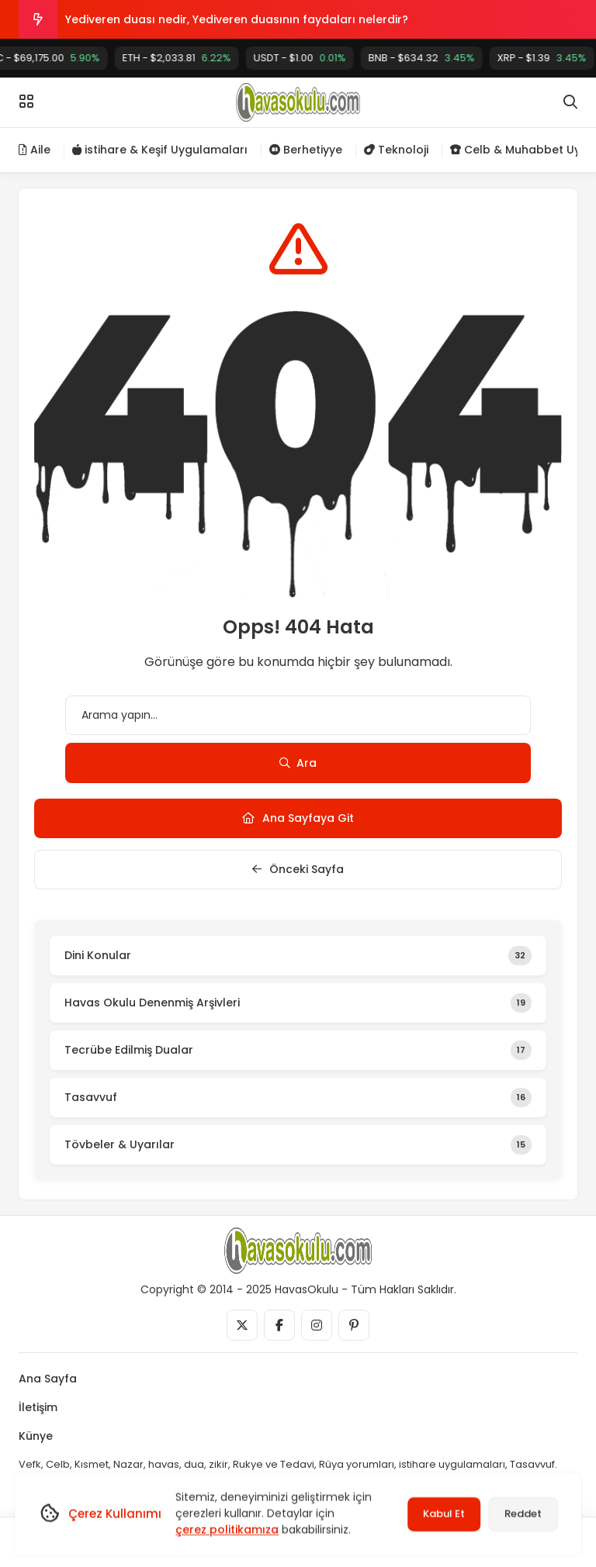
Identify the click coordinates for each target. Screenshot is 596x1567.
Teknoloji (396, 149)
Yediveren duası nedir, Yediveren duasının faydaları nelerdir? (236, 19)
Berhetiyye (305, 149)
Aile (34, 149)
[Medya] (242, 1325)
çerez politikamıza (227, 1530)
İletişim (38, 1407)
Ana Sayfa (48, 1378)
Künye (36, 1436)
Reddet (523, 1514)
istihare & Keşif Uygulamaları (160, 149)
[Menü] (26, 101)
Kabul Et (444, 1514)
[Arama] (570, 102)
